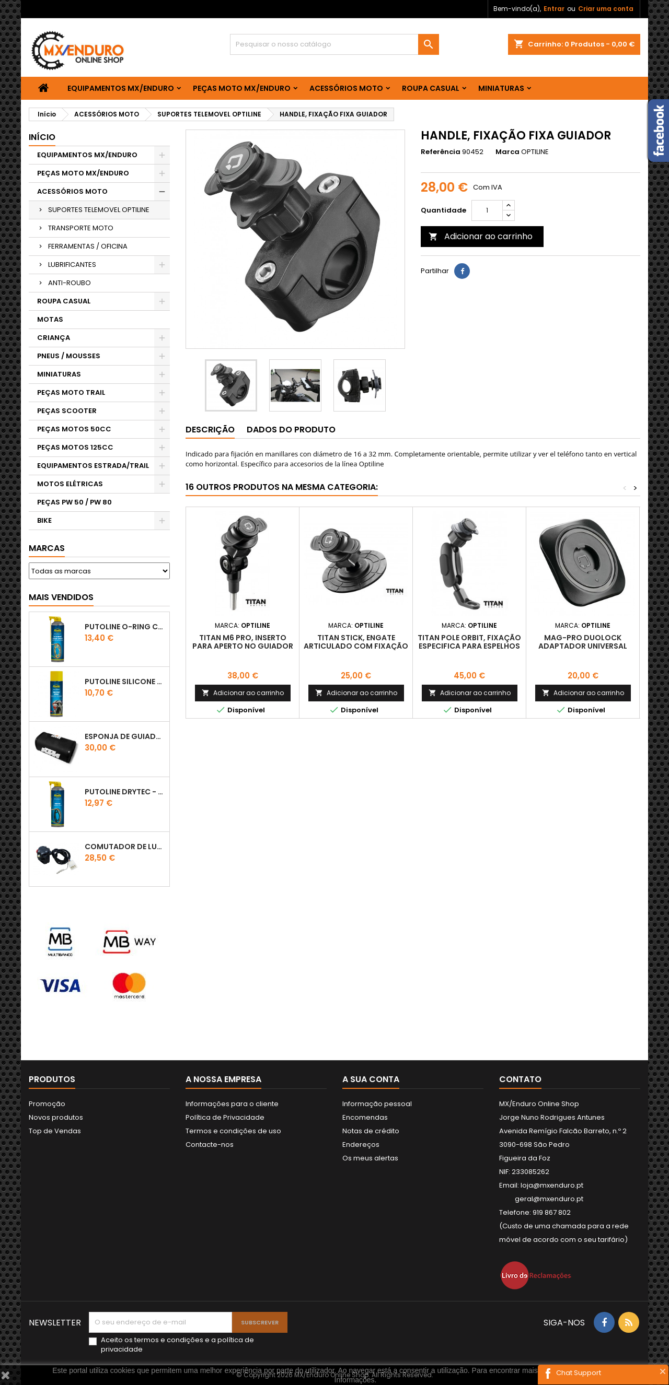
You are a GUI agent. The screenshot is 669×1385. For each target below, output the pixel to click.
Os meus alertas (370, 1158)
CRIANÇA (53, 338)
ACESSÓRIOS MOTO (346, 88)
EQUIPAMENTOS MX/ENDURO (120, 88)
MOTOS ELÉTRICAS (70, 484)
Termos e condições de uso (233, 1131)
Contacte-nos (210, 1144)
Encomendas (365, 1117)
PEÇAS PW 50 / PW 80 (74, 502)
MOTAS (50, 319)
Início (42, 137)
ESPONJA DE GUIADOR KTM (125, 736)
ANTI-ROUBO (69, 283)
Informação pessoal (377, 1104)
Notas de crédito (370, 1131)
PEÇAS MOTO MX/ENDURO (242, 88)
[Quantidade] (487, 210)
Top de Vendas (55, 1131)
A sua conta (370, 1079)
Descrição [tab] (210, 430)
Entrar (554, 8)
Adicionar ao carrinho (481, 236)
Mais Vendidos (61, 597)
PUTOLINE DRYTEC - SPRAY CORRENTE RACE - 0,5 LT (125, 792)
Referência (440, 152)
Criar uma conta (605, 8)
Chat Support (578, 1373)
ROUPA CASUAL (430, 88)
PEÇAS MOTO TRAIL (71, 392)
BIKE (44, 520)
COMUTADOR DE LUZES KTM (125, 846)
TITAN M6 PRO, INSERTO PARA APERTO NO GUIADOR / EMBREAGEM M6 (242, 646)
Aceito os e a (177, 1344)
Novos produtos (56, 1117)
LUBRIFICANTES (72, 264)
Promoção (47, 1104)
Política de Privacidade (225, 1117)
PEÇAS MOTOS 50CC (74, 429)
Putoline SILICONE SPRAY (125, 681)
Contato (520, 1079)
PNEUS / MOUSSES (68, 356)
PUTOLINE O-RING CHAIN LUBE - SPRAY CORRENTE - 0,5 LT (125, 627)
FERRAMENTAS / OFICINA (88, 246)
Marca (507, 152)
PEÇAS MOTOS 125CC (75, 447)
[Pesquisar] (334, 44)
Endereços (360, 1144)
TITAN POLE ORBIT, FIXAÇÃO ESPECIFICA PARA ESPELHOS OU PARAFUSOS (469, 646)
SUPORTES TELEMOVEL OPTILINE (98, 210)
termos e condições (168, 1340)
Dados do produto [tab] (291, 430)
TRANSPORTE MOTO (80, 228)
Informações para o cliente (232, 1104)
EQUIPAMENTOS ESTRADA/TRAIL (93, 466)
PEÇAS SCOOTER (67, 411)
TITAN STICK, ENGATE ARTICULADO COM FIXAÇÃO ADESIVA (356, 646)
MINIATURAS (501, 88)
